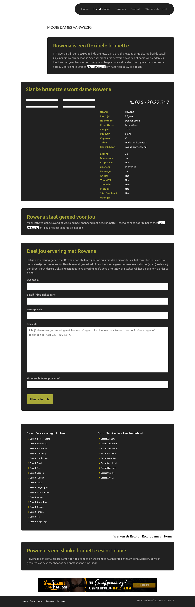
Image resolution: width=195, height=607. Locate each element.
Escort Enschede (108, 453)
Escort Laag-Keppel (39, 487)
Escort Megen (36, 497)
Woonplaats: (35, 309)
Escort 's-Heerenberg (40, 439)
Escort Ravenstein (38, 502)
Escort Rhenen (37, 507)
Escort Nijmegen (108, 468)
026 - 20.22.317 (157, 27)
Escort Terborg (37, 512)
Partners (61, 601)
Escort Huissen (37, 478)
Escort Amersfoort (109, 448)
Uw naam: (33, 279)
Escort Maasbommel (39, 492)
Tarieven (120, 9)
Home (85, 9)
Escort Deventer (108, 458)
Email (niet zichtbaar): (41, 294)
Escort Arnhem (108, 439)
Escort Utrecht (107, 473)
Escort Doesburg (38, 453)
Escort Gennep (37, 473)
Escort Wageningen (39, 521)
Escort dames (102, 9)
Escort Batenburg (38, 443)
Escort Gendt (36, 463)
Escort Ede (35, 468)
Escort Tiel (35, 517)
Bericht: (32, 324)
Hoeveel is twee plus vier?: (44, 378)
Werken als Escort (156, 9)
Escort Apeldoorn (109, 443)
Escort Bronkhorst (38, 448)
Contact (136, 9)
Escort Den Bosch (109, 463)
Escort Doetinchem (39, 458)
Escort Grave (36, 482)
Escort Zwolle (107, 478)
